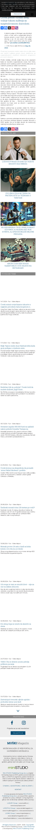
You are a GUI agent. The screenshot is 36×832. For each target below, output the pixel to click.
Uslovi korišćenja (29, 826)
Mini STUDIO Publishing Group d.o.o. (15, 773)
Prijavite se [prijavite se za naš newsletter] (18, 733)
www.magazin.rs (24, 808)
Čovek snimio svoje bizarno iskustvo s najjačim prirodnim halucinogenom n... (16, 305)
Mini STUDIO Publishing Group (23, 828)
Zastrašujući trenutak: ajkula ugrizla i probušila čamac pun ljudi (15, 700)
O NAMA (6, 786)
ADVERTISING (15, 786)
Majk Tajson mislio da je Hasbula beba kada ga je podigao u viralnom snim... (18, 347)
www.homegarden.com (17, 816)
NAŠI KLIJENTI (27, 786)
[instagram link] (24, 723)
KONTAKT (18, 789)
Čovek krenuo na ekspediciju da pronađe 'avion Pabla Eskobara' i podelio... (17, 469)
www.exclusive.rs (26, 811)
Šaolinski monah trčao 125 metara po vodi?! (18, 507)
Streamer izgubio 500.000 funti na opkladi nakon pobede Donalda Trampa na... (17, 428)
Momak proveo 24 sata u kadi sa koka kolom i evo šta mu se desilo (16, 547)
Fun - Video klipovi (14, 301)
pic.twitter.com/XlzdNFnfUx (20, 43)
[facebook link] (12, 723)
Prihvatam (18, 14)
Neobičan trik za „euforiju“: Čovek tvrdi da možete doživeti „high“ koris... (17, 388)
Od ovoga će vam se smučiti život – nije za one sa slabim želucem (17, 585)
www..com (18, 805)
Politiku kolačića (7, 10)
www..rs (23, 803)
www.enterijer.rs (23, 813)
